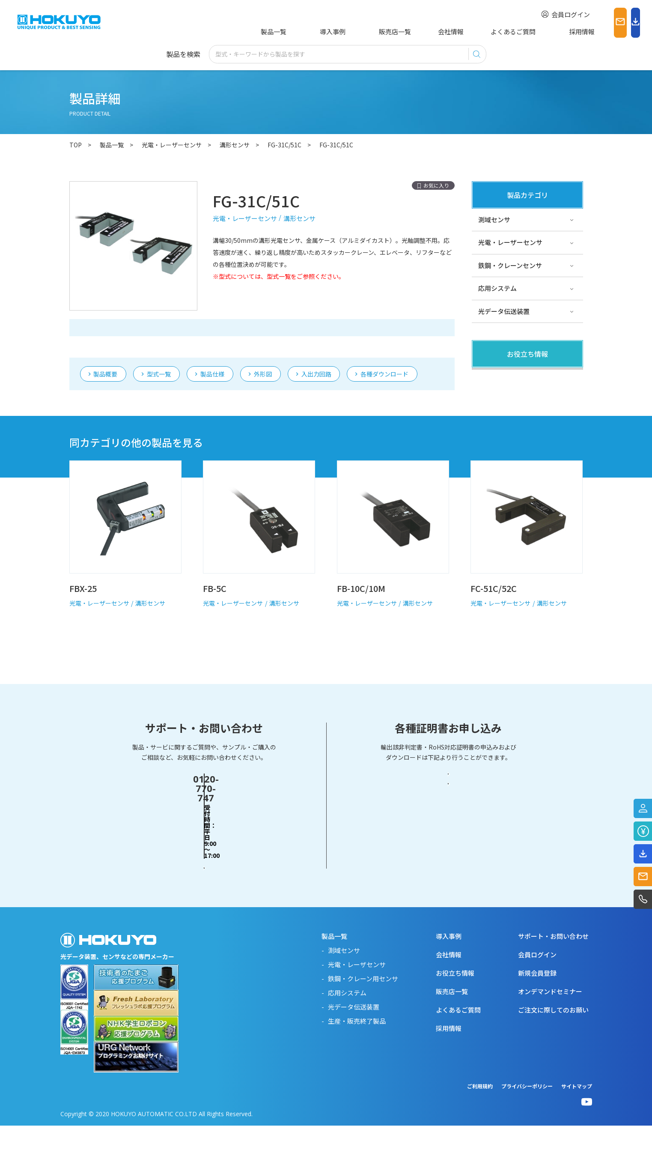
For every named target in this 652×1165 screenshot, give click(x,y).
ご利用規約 (480, 1125)
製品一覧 (272, 31)
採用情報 (529, 31)
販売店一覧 (367, 31)
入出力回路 (316, 335)
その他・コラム (500, 401)
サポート (491, 424)
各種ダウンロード (384, 335)
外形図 (263, 335)
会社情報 (417, 31)
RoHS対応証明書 (448, 889)
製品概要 (105, 335)
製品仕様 (212, 335)
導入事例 (318, 31)
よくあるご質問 (472, 31)
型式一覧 (159, 335)
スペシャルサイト (503, 447)
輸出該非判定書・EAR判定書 (448, 855)
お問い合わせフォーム (204, 888)
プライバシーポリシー (527, 1125)
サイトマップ (576, 1125)
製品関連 (491, 378)
